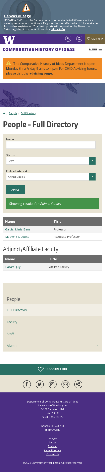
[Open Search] (79, 39)
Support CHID (52, 369)
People (13, 113)
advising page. (41, 73)
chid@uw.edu (52, 430)
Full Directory (28, 113)
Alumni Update (52, 450)
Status (10, 155)
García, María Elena (17, 229)
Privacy (53, 438)
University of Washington (46, 463)
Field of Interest (16, 171)
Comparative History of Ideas (39, 49)
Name (10, 139)
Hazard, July (12, 267)
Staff (10, 334)
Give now (95, 38)
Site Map (52, 446)
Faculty (12, 322)
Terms (52, 442)
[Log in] (68, 39)
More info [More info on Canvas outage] (58, 29)
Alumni (12, 345)
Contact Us (52, 454)
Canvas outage (17, 15)
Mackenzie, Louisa (17, 237)
